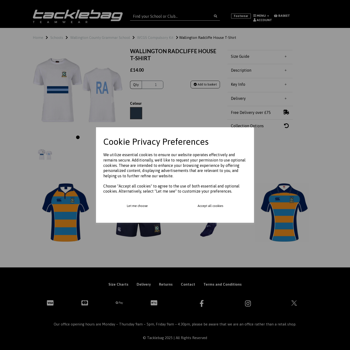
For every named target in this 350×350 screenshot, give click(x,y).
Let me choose (137, 206)
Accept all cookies (210, 206)
